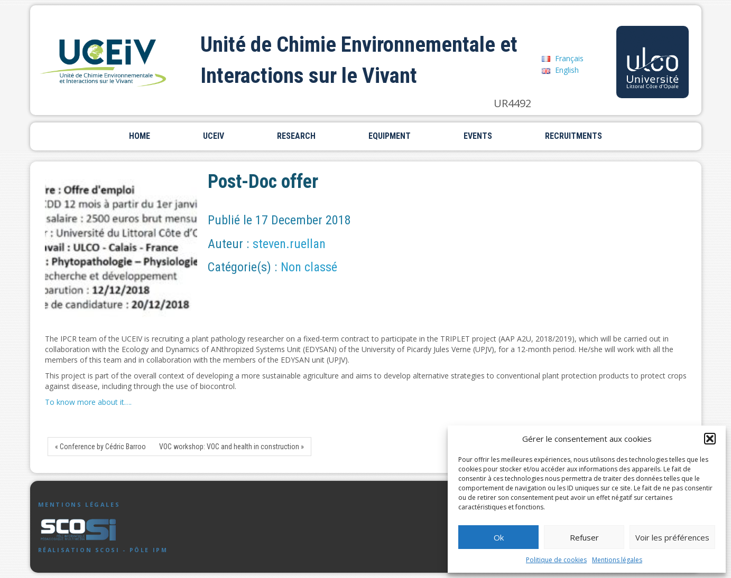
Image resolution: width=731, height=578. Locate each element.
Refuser (584, 537)
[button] (710, 438)
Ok (499, 537)
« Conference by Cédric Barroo (100, 446)
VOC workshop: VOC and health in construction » (231, 446)
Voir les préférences (672, 537)
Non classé (309, 267)
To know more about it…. (88, 402)
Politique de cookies (556, 559)
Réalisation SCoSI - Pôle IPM (103, 550)
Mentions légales (617, 559)
